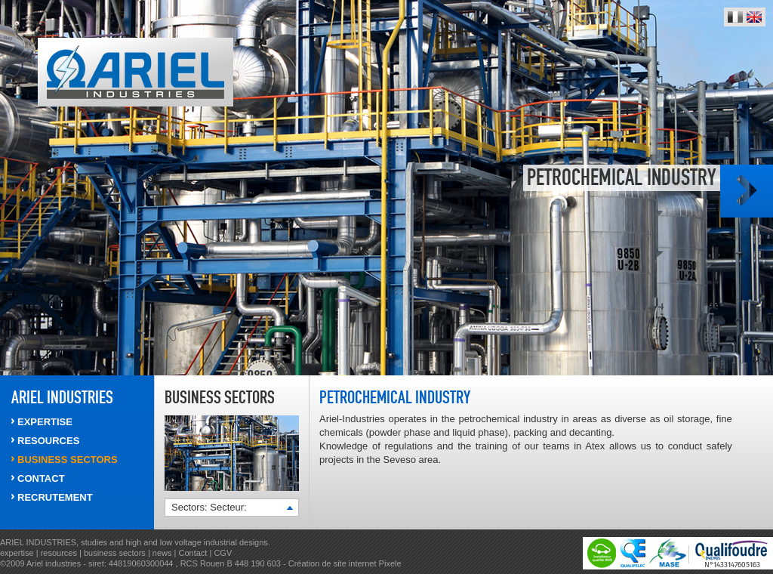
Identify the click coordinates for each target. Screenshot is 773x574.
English (754, 17)
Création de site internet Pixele (345, 563)
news (162, 552)
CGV (223, 552)
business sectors (116, 552)
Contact (192, 552)
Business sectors (67, 459)
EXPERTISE (44, 421)
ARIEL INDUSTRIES (62, 397)
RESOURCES (48, 440)
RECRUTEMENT (55, 497)
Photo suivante (746, 191)
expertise (18, 552)
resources (60, 552)
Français (735, 17)
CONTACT (41, 478)
